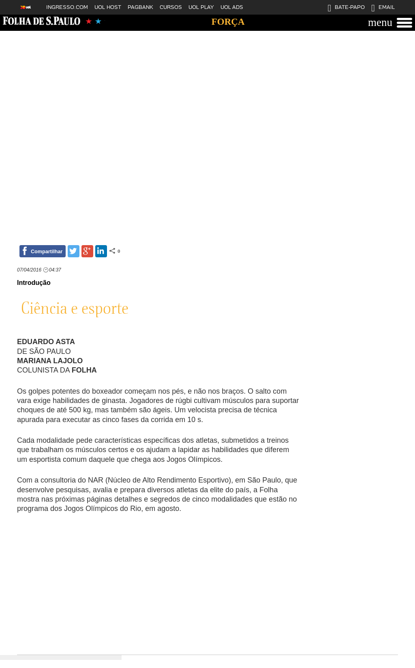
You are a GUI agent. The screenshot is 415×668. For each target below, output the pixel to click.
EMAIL (383, 9)
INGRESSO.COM (67, 7)
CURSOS (171, 7)
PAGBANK (140, 7)
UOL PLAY (201, 7)
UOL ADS (231, 7)
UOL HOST (107, 7)
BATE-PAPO (346, 9)
